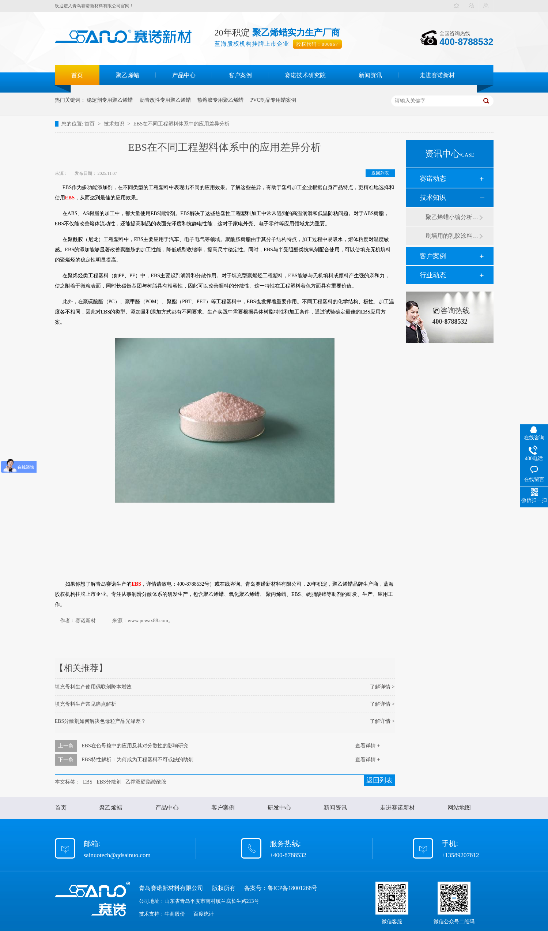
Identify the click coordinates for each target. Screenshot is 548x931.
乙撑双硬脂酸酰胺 (145, 782)
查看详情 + (367, 745)
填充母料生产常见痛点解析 (85, 704)
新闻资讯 (370, 75)
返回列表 (380, 173)
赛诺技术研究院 (305, 75)
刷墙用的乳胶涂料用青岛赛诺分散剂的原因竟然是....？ (452, 236)
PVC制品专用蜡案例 (273, 100)
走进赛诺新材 (437, 75)
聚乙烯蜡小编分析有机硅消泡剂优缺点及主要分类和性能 (452, 217)
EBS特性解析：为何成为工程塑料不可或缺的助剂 (137, 759)
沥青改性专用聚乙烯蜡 (165, 100)
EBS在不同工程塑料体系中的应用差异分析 (181, 124)
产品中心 (184, 75)
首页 (77, 75)
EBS (87, 782)
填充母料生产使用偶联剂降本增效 (93, 687)
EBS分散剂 (109, 782)
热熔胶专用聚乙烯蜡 (220, 100)
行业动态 (433, 275)
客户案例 (240, 75)
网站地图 (459, 807)
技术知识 (115, 124)
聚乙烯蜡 (127, 75)
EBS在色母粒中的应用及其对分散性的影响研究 (135, 745)
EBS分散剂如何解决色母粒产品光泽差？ (100, 721)
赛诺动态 (433, 178)
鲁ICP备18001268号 (293, 888)
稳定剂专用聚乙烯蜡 (110, 100)
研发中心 (279, 807)
